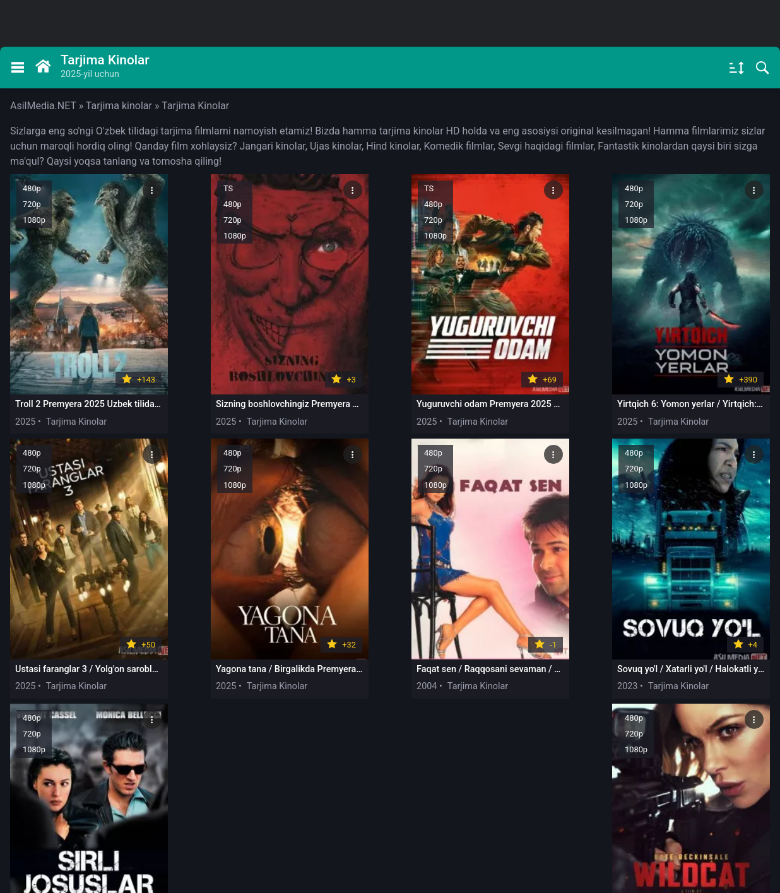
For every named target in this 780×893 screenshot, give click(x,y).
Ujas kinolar (336, 146)
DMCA (221, 831)
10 (509, 746)
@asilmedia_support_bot (632, 789)
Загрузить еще (390, 710)
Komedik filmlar (458, 146)
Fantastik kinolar (634, 146)
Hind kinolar (392, 146)
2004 (178, 659)
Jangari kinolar (272, 146)
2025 (25, 408)
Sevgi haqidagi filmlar (545, 146)
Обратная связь (153, 831)
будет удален (718, 845)
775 (580, 746)
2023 (331, 659)
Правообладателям (60, 831)
